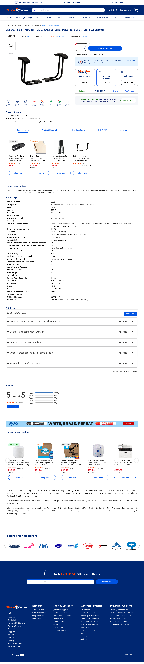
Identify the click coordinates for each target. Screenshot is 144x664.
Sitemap (11, 640)
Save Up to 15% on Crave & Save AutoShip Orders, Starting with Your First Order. (103, 62)
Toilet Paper (58, 618)
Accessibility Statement (17, 623)
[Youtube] (22, 656)
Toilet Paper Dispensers (90, 616)
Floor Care (84, 627)
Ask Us (84, 36)
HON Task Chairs (87, 205)
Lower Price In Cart (105, 48)
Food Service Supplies (62, 616)
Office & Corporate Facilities (121, 613)
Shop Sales (36, 618)
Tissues (83, 633)
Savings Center (32, 18)
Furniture (88, 18)
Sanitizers (84, 639)
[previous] (8, 460)
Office (61, 18)
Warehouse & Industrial (119, 624)
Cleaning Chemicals (88, 630)
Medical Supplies (60, 630)
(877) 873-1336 (116, 2)
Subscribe (106, 581)
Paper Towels (58, 621)
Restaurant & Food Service (120, 616)
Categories (13, 18)
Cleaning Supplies (60, 613)
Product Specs (78, 130)
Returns (11, 635)
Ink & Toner (116, 18)
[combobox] (68, 10)
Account (128, 10)
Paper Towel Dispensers (90, 618)
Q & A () (102, 130)
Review (9, 385)
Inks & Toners (58, 627)
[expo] (72, 424)
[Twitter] (12, 656)
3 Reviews (60, 36)
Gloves (56, 624)
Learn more (131, 60)
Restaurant (102, 18)
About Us (11, 617)
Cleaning (49, 18)
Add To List (130, 91)
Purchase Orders (14, 646)
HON (28, 36)
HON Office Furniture (59, 205)
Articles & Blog (38, 610)
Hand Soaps (85, 636)
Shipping (11, 632)
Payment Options (15, 626)
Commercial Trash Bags (89, 613)
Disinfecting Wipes (88, 610)
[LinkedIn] (17, 656)
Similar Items (23, 130)
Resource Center (39, 613)
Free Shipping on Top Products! (28, 2)
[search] (34, 10)
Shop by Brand (38, 616)
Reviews (123, 130)
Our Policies (12, 620)
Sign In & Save (128, 100)
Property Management (119, 610)
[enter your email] (60, 581)
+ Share (115, 91)
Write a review (13, 406)
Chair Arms (55, 237)
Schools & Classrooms (119, 621)
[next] (136, 460)
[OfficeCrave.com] (16, 607)
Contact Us (12, 638)
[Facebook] (8, 656)
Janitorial (74, 18)
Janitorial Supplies (60, 610)
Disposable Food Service (90, 621)
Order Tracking (116, 10)
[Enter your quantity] (80, 49)
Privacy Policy (13, 629)
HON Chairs (74, 205)
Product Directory (15, 643)
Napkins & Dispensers (89, 624)
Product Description (51, 130)
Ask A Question (130, 314)
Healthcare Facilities (118, 618)
